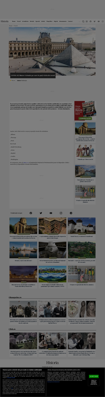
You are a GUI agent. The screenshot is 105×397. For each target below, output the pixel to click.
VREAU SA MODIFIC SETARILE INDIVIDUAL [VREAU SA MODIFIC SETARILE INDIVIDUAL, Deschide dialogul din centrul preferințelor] (93, 382)
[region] (52, 382)
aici (12, 388)
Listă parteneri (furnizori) (53, 381)
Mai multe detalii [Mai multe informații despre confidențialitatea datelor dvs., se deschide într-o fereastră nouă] (11, 377)
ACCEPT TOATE (94, 376)
